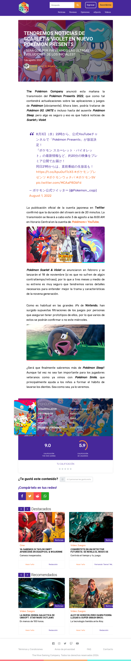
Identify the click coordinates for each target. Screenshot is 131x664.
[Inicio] (23, 8)
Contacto (108, 649)
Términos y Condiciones (30, 649)
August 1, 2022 (40, 196)
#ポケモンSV (85, 177)
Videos (108, 12)
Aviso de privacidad (65, 649)
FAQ (89, 649)
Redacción (53, 564)
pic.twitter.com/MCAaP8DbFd (58, 183)
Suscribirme (105, 5)
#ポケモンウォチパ (61, 177)
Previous (21, 509)
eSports (97, 12)
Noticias (61, 12)
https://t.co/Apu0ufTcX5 (54, 172)
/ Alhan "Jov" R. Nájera (39, 66)
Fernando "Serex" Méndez (105, 564)
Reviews (73, 12)
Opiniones (85, 12)
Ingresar (91, 5)
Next (27, 509)
